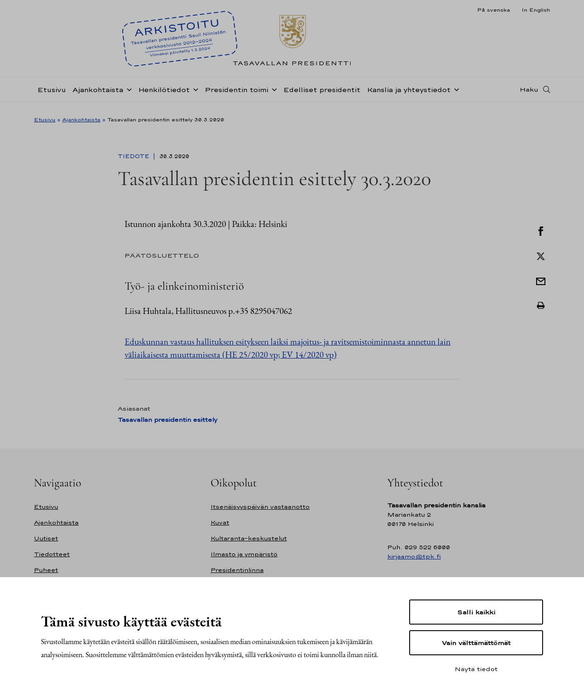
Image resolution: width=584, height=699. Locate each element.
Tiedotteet (52, 554)
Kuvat (220, 522)
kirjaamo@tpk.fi (414, 556)
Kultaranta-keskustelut (249, 538)
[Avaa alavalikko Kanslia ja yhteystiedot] (455, 94)
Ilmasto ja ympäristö (244, 554)
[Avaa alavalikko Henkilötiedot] (194, 94)
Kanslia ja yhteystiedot (409, 94)
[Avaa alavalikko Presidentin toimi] (272, 94)
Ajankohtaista (98, 94)
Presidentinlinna (237, 570)
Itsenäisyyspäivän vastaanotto (260, 507)
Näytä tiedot (476, 669)
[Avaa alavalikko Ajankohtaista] (127, 94)
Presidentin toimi (236, 94)
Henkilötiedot (164, 94)
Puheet (46, 570)
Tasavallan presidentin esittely (167, 420)
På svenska (493, 10)
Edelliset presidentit (321, 94)
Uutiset (46, 538)
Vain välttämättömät (476, 643)
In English (536, 10)
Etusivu (51, 94)
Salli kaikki (476, 612)
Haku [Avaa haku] (529, 94)
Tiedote (134, 156)
